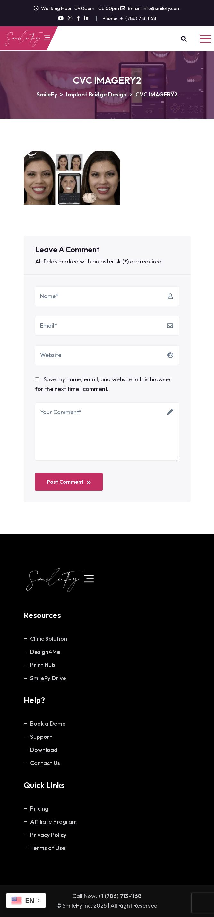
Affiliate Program (53, 821)
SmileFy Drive (48, 678)
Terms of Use (47, 848)
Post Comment (69, 482)
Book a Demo (48, 723)
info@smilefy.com (162, 8)
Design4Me (45, 651)
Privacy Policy (48, 834)
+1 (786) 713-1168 (138, 18)
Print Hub (42, 665)
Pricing (39, 808)
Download (43, 750)
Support (41, 736)
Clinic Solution (48, 638)
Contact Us (45, 763)
